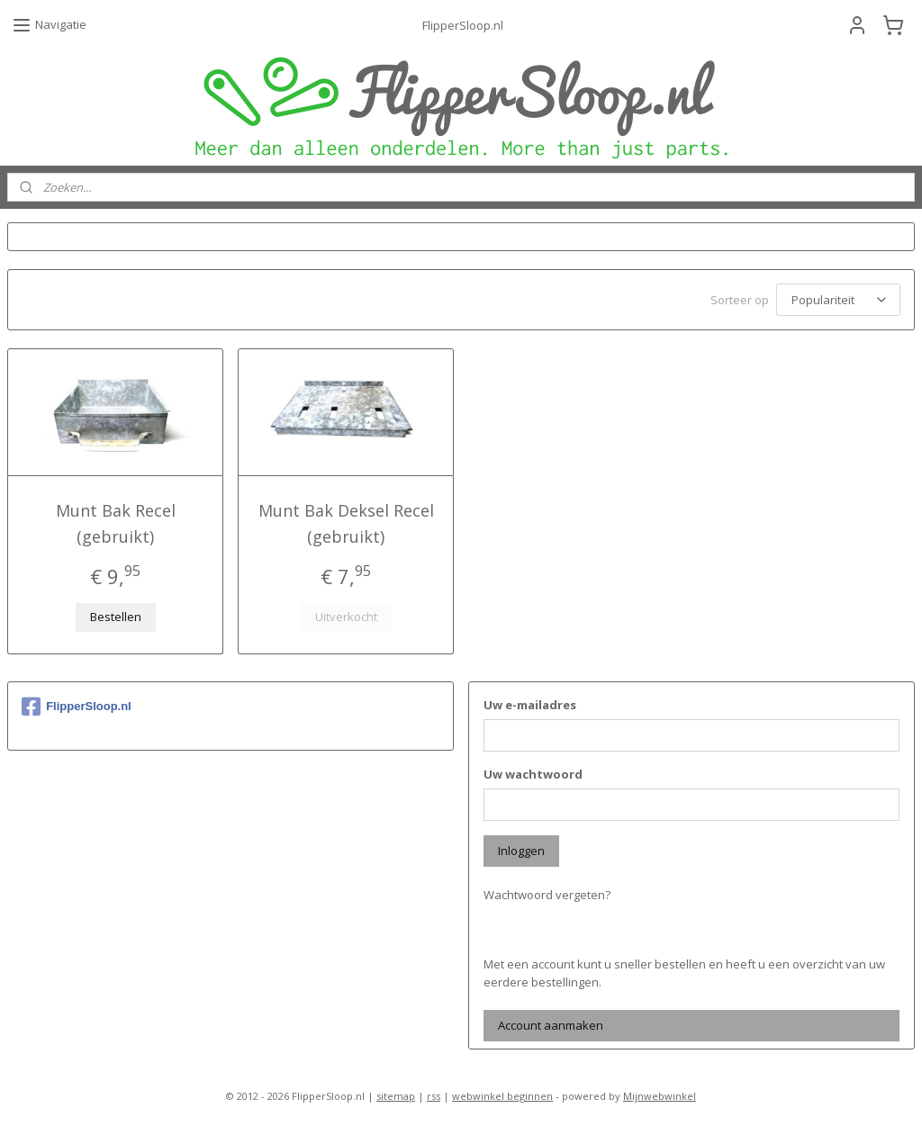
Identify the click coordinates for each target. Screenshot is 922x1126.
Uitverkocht (346, 614)
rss (433, 1093)
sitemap (395, 1093)
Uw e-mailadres (530, 702)
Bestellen (115, 614)
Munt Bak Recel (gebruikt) (116, 521)
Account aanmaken (550, 1022)
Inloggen (521, 848)
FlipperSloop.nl (76, 704)
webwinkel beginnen (502, 1093)
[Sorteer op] (838, 298)
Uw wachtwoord (533, 771)
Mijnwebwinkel (659, 1093)
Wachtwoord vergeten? (547, 892)
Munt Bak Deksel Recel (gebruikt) (346, 521)
